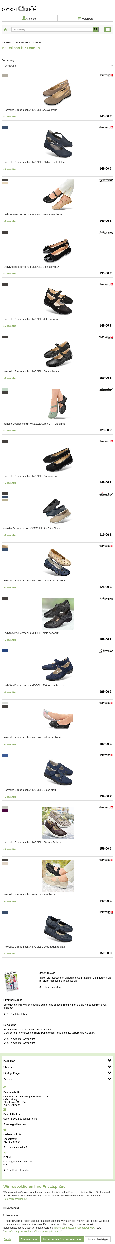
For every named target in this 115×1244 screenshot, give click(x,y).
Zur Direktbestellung (15, 1013)
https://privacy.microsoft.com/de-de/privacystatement (32, 1231)
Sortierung (8, 60)
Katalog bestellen (50, 986)
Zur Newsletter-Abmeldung (19, 1042)
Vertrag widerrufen (14, 1124)
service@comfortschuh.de (17, 1161)
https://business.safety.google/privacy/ (74, 1227)
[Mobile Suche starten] (95, 29)
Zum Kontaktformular (16, 1170)
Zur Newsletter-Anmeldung (19, 1038)
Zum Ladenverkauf (15, 1147)
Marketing (10, 1215)
